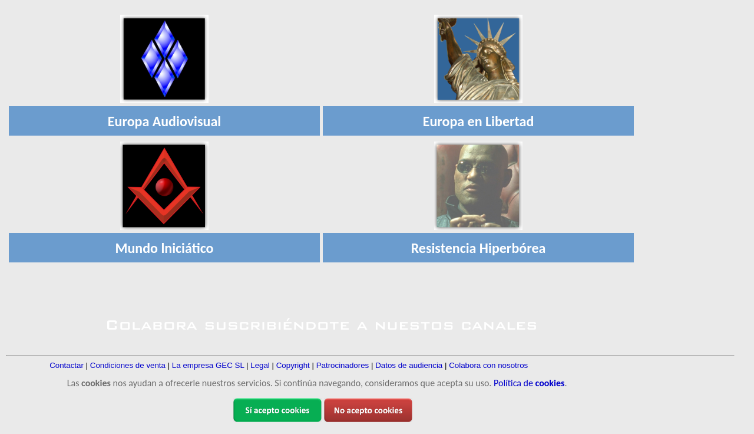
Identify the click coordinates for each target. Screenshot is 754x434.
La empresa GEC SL (208, 365)
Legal (260, 365)
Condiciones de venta (128, 365)
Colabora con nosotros (488, 365)
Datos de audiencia (408, 365)
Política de (529, 383)
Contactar (66, 365)
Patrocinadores (342, 365)
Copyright (293, 365)
